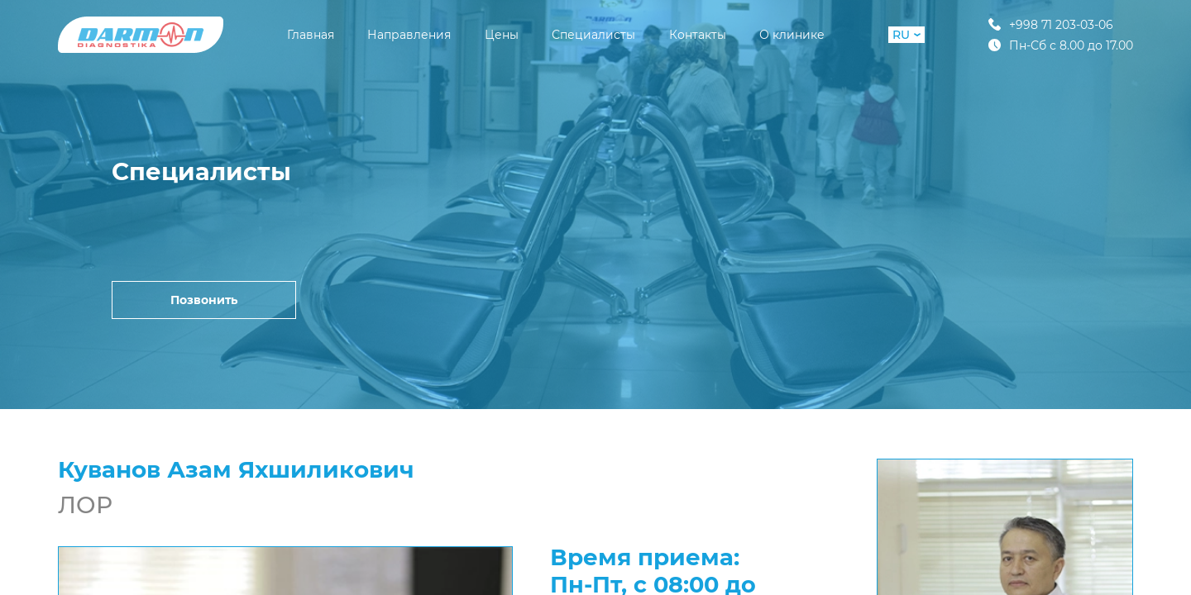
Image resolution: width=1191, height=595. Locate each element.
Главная (310, 34)
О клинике (792, 34)
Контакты (697, 34)
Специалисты (593, 34)
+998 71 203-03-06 (1050, 24)
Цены (502, 34)
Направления (409, 34)
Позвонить (203, 300)
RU (906, 34)
